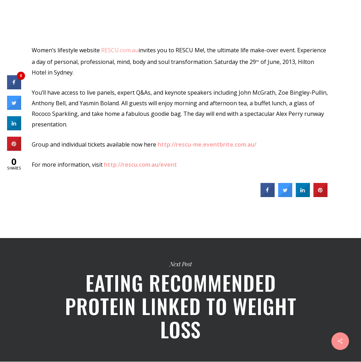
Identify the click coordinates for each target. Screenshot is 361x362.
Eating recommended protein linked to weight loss (180, 300)
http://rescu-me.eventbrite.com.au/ (207, 144)
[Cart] (323, 19)
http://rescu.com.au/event (140, 164)
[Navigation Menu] (347, 19)
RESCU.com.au (120, 50)
